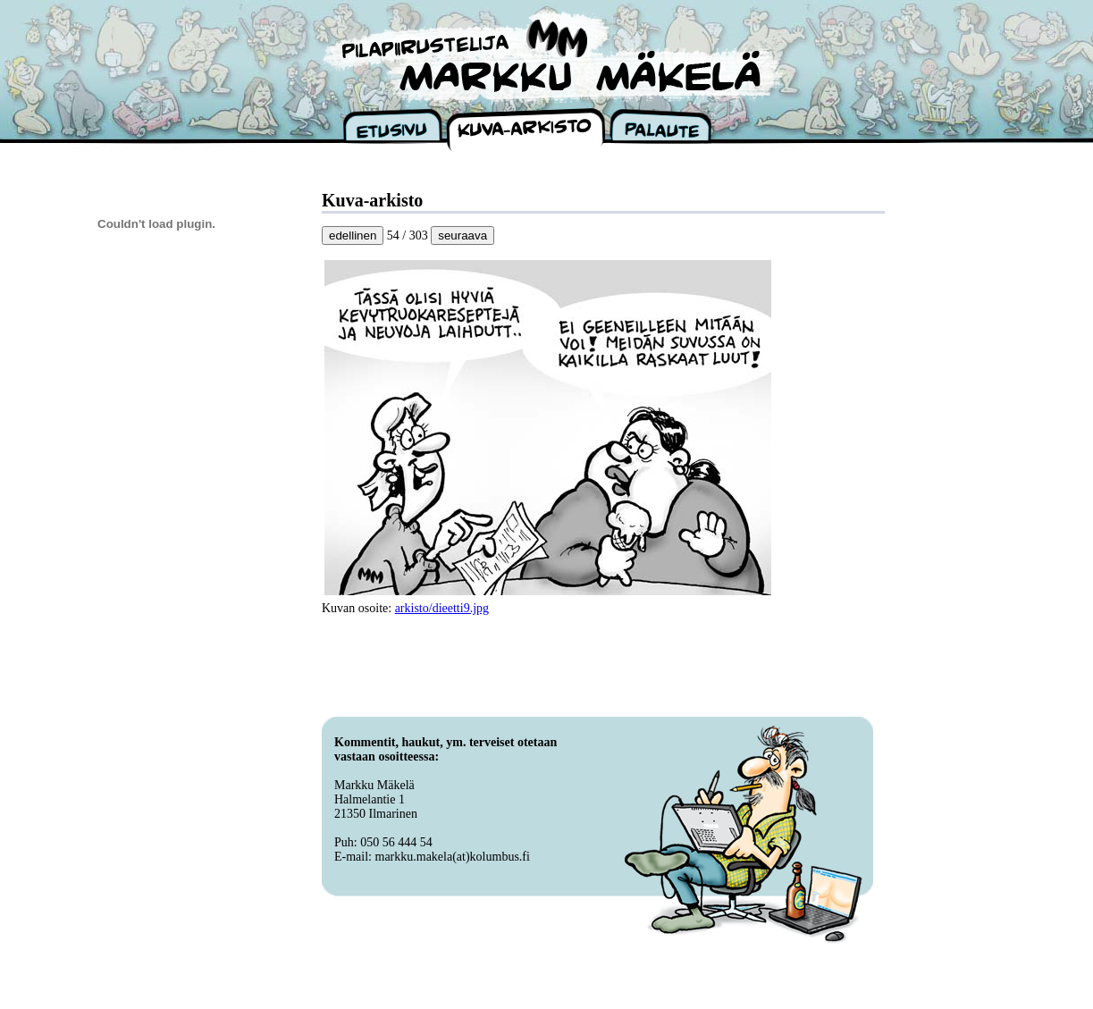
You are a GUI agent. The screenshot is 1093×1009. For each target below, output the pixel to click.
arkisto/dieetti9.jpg (442, 608)
